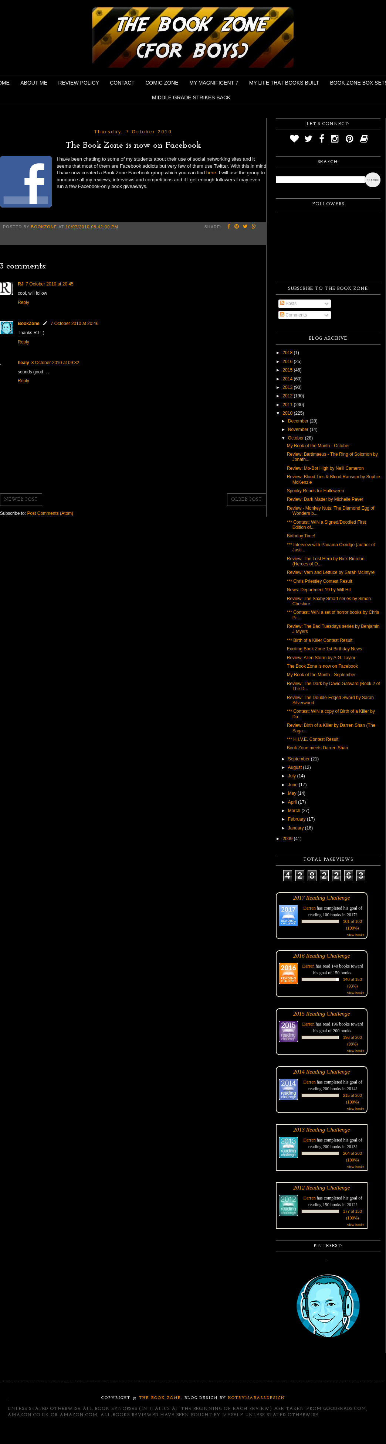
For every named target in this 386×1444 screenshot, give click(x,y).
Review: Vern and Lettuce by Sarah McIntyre (331, 572)
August (295, 767)
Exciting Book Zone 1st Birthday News (324, 648)
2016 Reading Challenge (321, 955)
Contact (122, 83)
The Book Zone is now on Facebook (322, 666)
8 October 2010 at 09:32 (55, 362)
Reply (23, 302)
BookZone (29, 323)
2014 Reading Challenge (321, 1071)
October (296, 438)
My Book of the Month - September (321, 674)
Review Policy (78, 83)
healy (23, 362)
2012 (288, 395)
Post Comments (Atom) (50, 513)
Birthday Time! (301, 535)
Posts (288, 303)
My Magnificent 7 (213, 83)
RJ (20, 284)
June (293, 784)
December (299, 421)
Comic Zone (161, 83)
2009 (288, 838)
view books (355, 935)
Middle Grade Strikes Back (191, 97)
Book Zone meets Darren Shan (317, 747)
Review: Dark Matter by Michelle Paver (325, 499)
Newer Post (21, 499)
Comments (293, 315)
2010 (288, 413)
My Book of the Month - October (318, 445)
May (293, 793)
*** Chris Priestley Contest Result (319, 581)
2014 (288, 378)
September (299, 759)
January (296, 828)
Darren (309, 908)
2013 (288, 387)
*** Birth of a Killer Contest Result (319, 640)
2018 (288, 352)
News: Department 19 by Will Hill (319, 589)
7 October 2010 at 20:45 (49, 284)
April (293, 802)
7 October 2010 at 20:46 (74, 323)
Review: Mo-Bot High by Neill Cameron (325, 468)
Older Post (246, 499)
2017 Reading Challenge (321, 897)
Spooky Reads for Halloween (315, 490)
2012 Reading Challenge (321, 1187)
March (295, 810)
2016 (288, 361)
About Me (33, 83)
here (211, 172)
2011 (288, 404)
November (299, 429)
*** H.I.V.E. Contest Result (313, 739)
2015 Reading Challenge (321, 1013)
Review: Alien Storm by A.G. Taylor (321, 657)
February (297, 819)
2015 (288, 370)
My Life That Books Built (284, 83)
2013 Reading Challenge (321, 1129)
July (292, 776)
